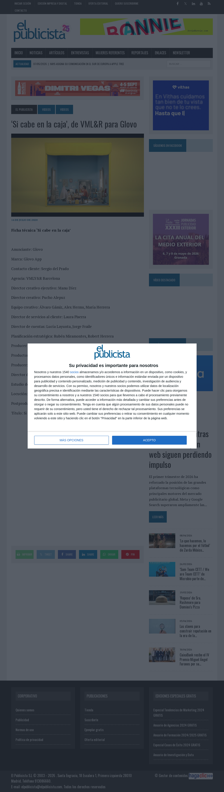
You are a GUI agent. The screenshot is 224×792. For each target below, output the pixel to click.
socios (74, 372)
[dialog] (112, 396)
